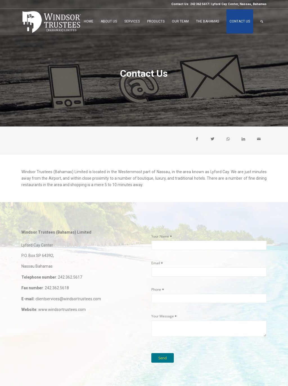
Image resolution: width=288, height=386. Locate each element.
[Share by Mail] (259, 138)
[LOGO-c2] (51, 21)
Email (164, 263)
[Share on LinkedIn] (243, 138)
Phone (164, 289)
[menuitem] (88, 21)
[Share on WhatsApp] (228, 138)
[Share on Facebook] (197, 138)
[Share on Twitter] (212, 138)
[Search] (262, 21)
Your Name (168, 236)
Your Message (170, 316)
